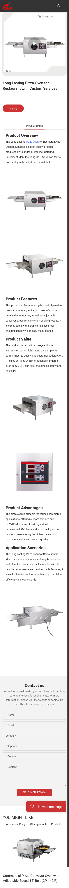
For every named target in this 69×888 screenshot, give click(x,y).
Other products (38, 824)
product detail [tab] (34, 126)
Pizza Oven (32, 141)
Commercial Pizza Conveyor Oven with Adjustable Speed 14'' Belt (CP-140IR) (31, 878)
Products (56, 824)
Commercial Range (15, 824)
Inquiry (13, 108)
